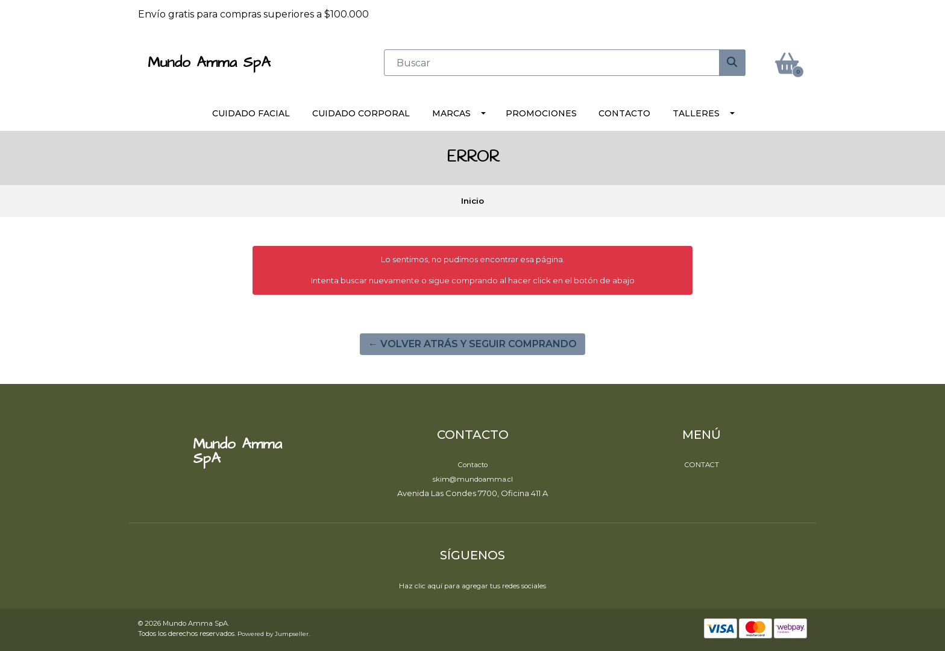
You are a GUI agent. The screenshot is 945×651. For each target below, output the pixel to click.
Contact (702, 465)
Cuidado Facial (251, 113)
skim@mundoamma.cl (473, 479)
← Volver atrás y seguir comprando (472, 344)
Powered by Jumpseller (273, 633)
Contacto (624, 113)
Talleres (696, 113)
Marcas (451, 113)
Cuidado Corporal (361, 113)
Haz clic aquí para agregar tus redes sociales (472, 586)
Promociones (541, 113)
